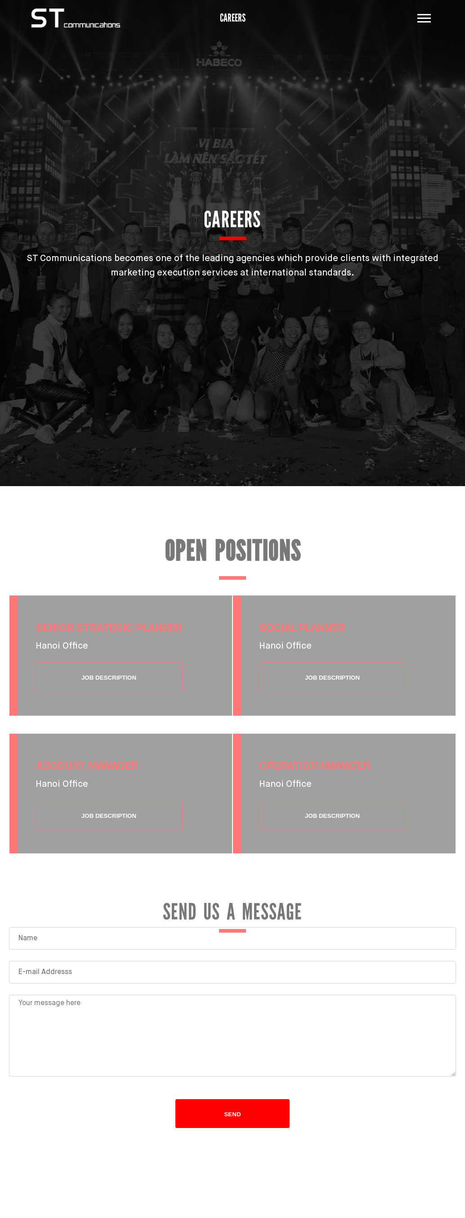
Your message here (232, 1036)
